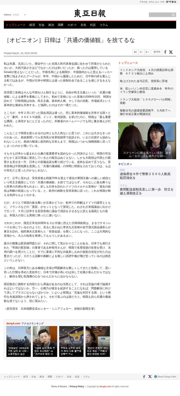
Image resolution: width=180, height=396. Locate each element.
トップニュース (15, 24)
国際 (60, 24)
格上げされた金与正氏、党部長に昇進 (144, 81)
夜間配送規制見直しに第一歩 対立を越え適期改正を (147, 191)
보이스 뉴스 (154, 2)
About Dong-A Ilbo (165, 376)
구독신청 (143, 2)
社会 (41, 24)
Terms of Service (59, 386)
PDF (163, 2)
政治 (51, 24)
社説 (93, 24)
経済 (32, 24)
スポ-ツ (72, 24)
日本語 (16, 15)
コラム (103, 24)
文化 (83, 24)
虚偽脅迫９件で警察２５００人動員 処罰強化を (147, 176)
